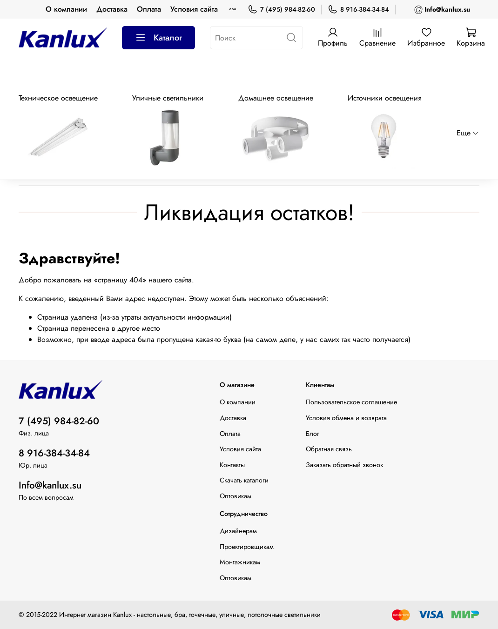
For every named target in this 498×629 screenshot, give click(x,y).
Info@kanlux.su (50, 485)
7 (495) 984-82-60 (281, 9)
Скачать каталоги (244, 480)
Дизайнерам (238, 530)
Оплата (149, 9)
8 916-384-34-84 (358, 9)
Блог (312, 433)
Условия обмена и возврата (346, 417)
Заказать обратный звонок (344, 464)
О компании (66, 9)
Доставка (112, 9)
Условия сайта (194, 9)
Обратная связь (329, 449)
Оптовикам (235, 496)
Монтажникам (240, 562)
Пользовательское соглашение (351, 402)
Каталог (158, 38)
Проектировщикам (247, 546)
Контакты (232, 464)
